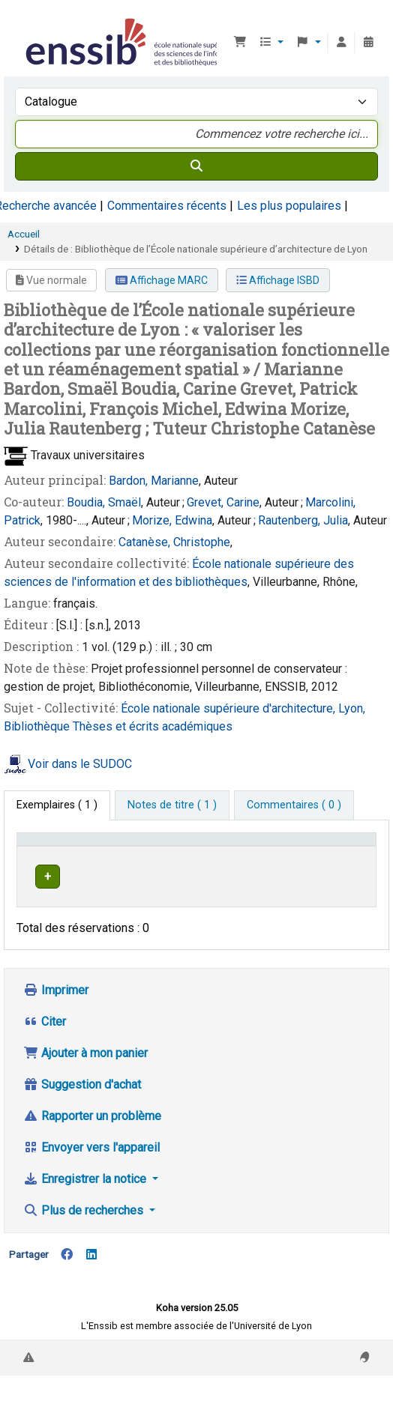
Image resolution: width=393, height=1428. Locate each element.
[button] (240, 42)
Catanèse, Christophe (174, 542)
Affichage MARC (162, 280)
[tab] (172, 805)
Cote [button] (272, 861)
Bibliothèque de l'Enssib (27, 21)
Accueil (24, 234)
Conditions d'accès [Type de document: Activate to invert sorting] (49, 853)
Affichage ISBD (278, 280)
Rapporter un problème (92, 1156)
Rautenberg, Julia (303, 520)
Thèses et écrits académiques (152, 726)
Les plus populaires (289, 206)
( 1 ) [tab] (57, 805)
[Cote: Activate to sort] (285, 854)
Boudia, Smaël (104, 502)
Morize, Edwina (172, 520)
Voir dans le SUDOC (80, 764)
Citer (44, 1061)
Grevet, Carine (223, 502)
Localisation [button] (201, 861)
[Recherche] (196, 166)
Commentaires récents (166, 206)
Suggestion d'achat (82, 1124)
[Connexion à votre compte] (341, 42)
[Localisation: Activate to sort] (210, 854)
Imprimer (55, 1030)
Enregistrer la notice (86, 1218)
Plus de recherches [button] (84, 1250)
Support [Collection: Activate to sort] (123, 861)
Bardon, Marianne (154, 481)
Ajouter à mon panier (85, 1093)
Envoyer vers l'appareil (91, 1187)
